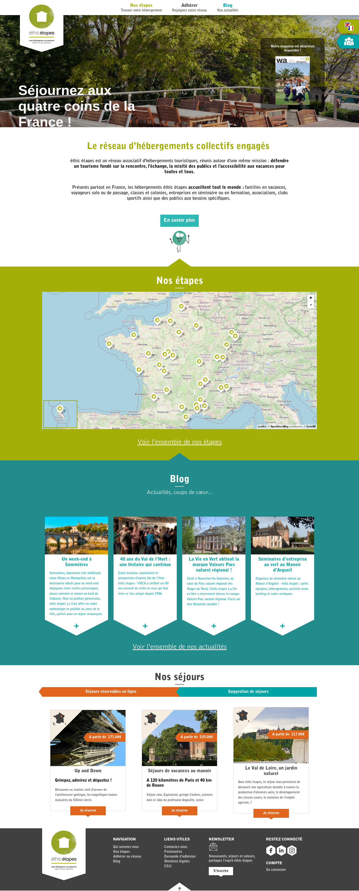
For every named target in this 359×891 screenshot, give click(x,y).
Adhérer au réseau (127, 857)
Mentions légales (177, 862)
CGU (168, 867)
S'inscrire (220, 871)
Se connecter (276, 870)
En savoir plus (179, 220)
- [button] (311, 305)
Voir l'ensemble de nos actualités (179, 647)
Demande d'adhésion (180, 857)
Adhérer (189, 5)
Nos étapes (141, 5)
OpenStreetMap (279, 427)
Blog (227, 5)
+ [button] (310, 297)
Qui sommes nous (126, 847)
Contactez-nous (175, 847)
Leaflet (262, 427)
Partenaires (173, 852)
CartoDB (311, 427)
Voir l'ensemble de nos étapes (179, 442)
